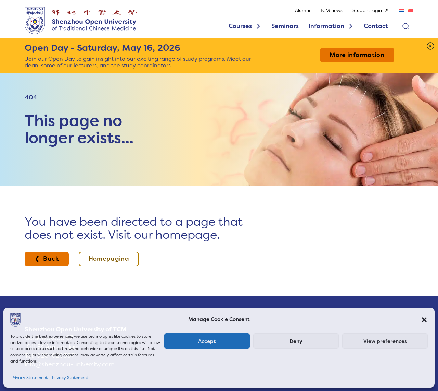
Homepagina (109, 258)
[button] (424, 319)
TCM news (331, 10)
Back (51, 258)
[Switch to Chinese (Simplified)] (410, 10)
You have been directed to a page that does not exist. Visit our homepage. (134, 228)
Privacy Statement (29, 377)
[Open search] (405, 26)
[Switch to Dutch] (401, 10)
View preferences (385, 341)
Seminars (285, 26)
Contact (376, 26)
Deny (295, 341)
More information (357, 55)
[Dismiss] (430, 46)
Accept (207, 341)
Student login (367, 10)
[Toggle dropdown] (258, 26)
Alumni (302, 10)
